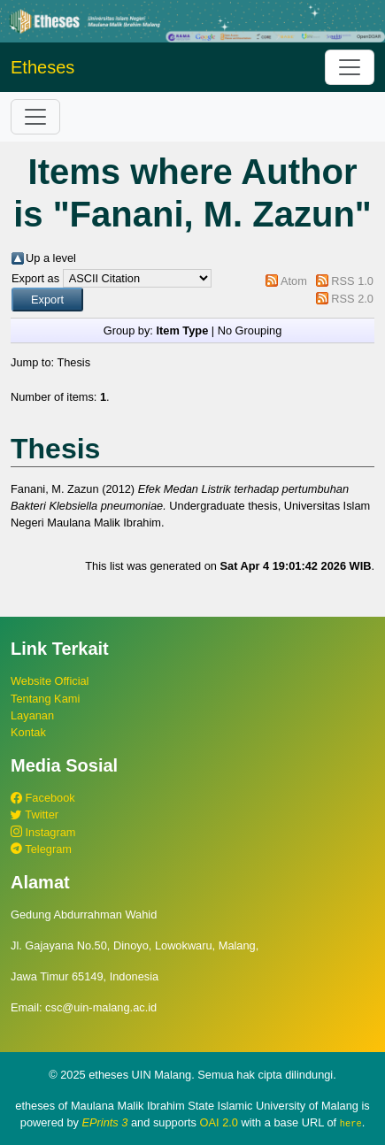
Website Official (50, 681)
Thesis (73, 362)
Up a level (51, 258)
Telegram (41, 849)
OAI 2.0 (219, 1122)
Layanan (32, 715)
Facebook (43, 797)
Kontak (28, 732)
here (351, 1123)
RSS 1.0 (352, 281)
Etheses (42, 67)
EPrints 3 (105, 1122)
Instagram (43, 832)
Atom (294, 281)
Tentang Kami (45, 698)
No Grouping (250, 330)
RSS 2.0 (352, 298)
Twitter (34, 814)
